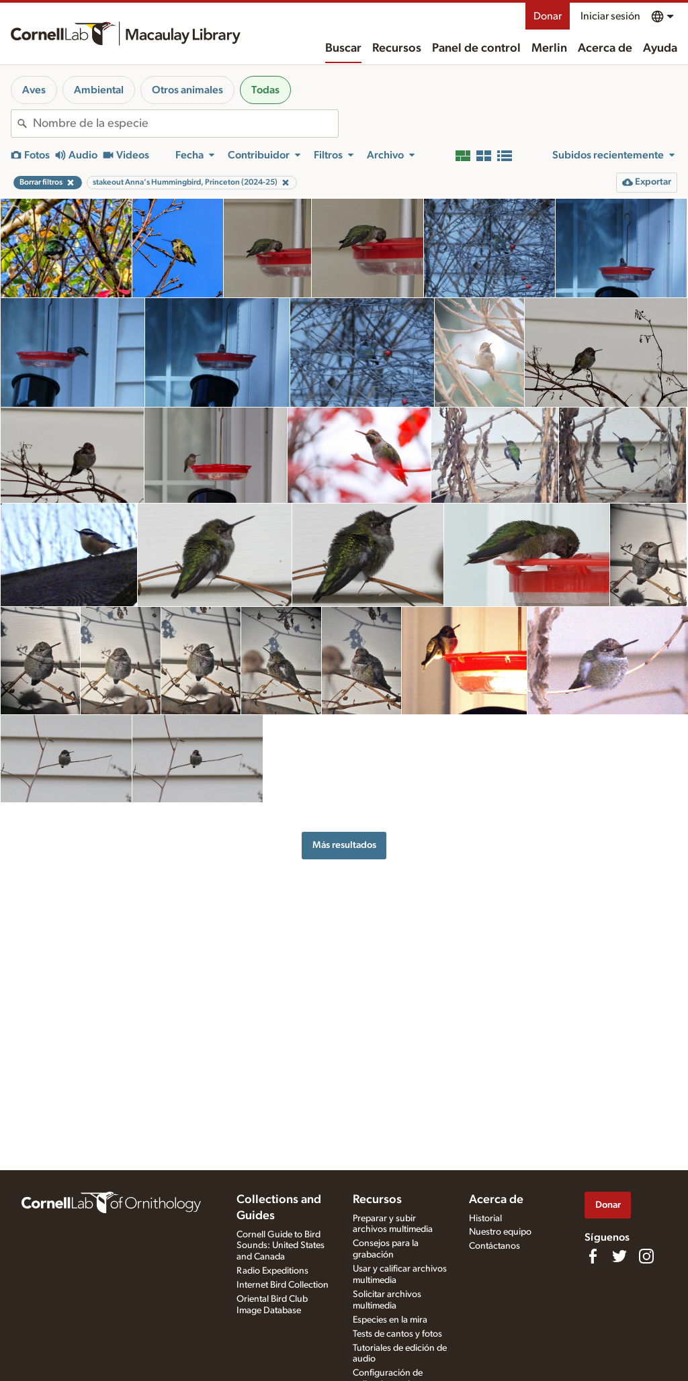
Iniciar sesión (610, 16)
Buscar (343, 48)
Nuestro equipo (500, 1232)
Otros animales (187, 90)
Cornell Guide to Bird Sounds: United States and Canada (280, 1246)
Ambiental (99, 90)
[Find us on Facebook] (593, 1256)
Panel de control (476, 48)
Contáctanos (494, 1246)
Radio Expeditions (272, 1271)
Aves (34, 90)
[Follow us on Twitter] (619, 1256)
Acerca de (605, 48)
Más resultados (344, 845)
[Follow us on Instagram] (646, 1256)
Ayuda (660, 48)
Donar (547, 16)
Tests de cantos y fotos (397, 1334)
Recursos (396, 48)
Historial (485, 1218)
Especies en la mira (390, 1320)
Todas (265, 90)
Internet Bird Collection (282, 1285)
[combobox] (185, 123)
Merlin (549, 48)
